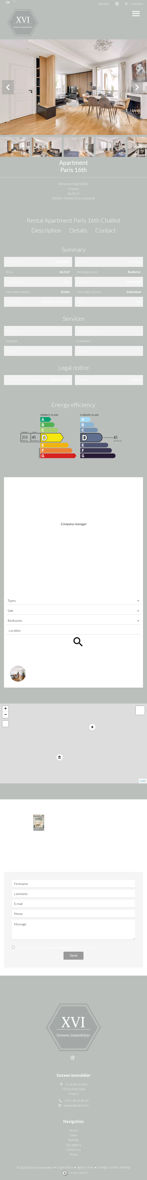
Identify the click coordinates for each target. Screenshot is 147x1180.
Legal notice (65, 1167)
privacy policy (63, 947)
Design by (78, 1172)
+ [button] (5, 709)
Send (73, 955)
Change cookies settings (114, 1167)
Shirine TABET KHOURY (73, 520)
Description (46, 230)
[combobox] (73, 601)
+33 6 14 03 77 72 (76, 536)
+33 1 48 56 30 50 (76, 530)
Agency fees (85, 1167)
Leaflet (143, 781)
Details (78, 230)
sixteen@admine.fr (76, 541)
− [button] (5, 715)
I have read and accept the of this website (55, 947)
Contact (105, 230)
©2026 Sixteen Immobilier (35, 1167)
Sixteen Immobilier (73, 1075)
